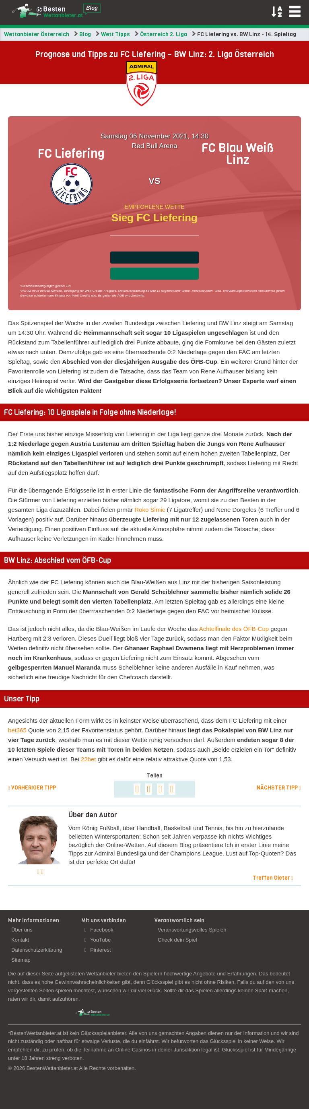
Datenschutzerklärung (36, 950)
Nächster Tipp (279, 787)
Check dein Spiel (177, 940)
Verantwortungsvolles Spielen (192, 930)
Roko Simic (149, 509)
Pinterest (97, 950)
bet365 (17, 730)
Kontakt (20, 940)
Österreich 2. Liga (163, 34)
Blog (85, 34)
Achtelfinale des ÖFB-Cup (234, 628)
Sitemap (21, 960)
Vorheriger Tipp (32, 787)
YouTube (97, 940)
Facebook (98, 930)
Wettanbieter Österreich (36, 34)
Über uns (22, 930)
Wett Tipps (115, 34)
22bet (88, 759)
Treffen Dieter (273, 877)
